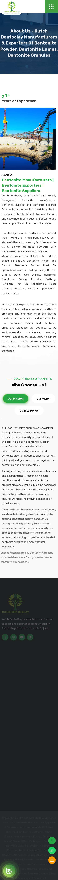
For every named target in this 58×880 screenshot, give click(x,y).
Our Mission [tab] (16, 398)
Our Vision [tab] (43, 398)
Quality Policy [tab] (29, 410)
